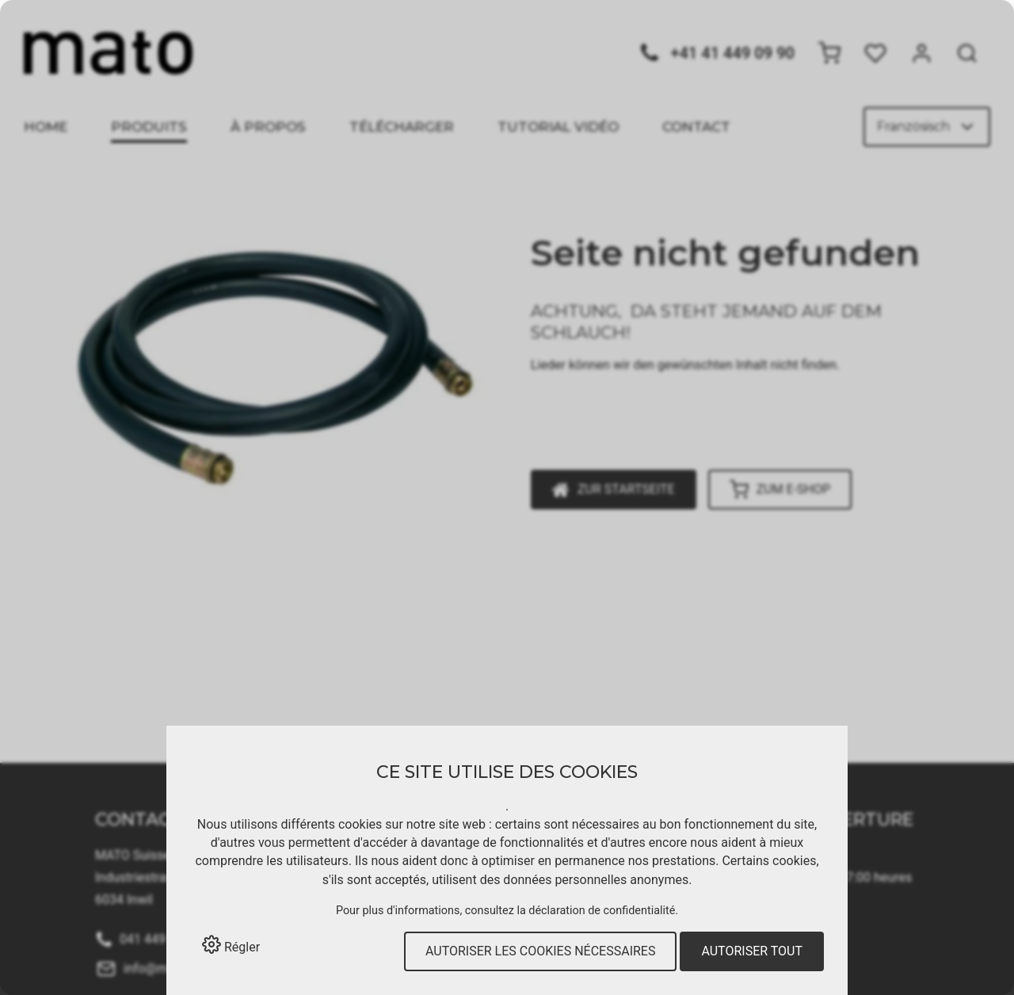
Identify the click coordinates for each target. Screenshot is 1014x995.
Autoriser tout (751, 951)
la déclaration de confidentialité (596, 910)
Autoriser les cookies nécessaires (540, 951)
